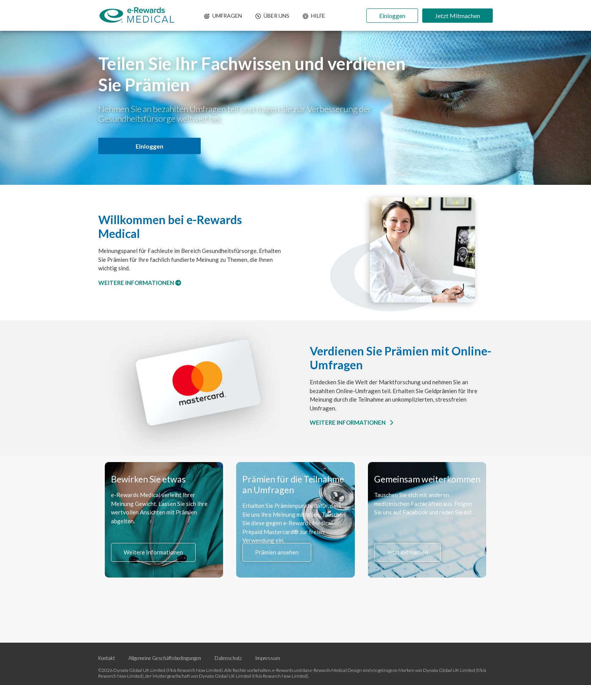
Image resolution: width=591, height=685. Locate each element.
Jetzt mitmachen (407, 552)
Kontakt (106, 658)
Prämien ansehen (277, 552)
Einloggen (392, 15)
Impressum (267, 658)
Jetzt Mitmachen (457, 15)
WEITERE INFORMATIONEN (139, 282)
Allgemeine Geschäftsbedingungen (164, 658)
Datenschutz (229, 658)
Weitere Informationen (153, 552)
